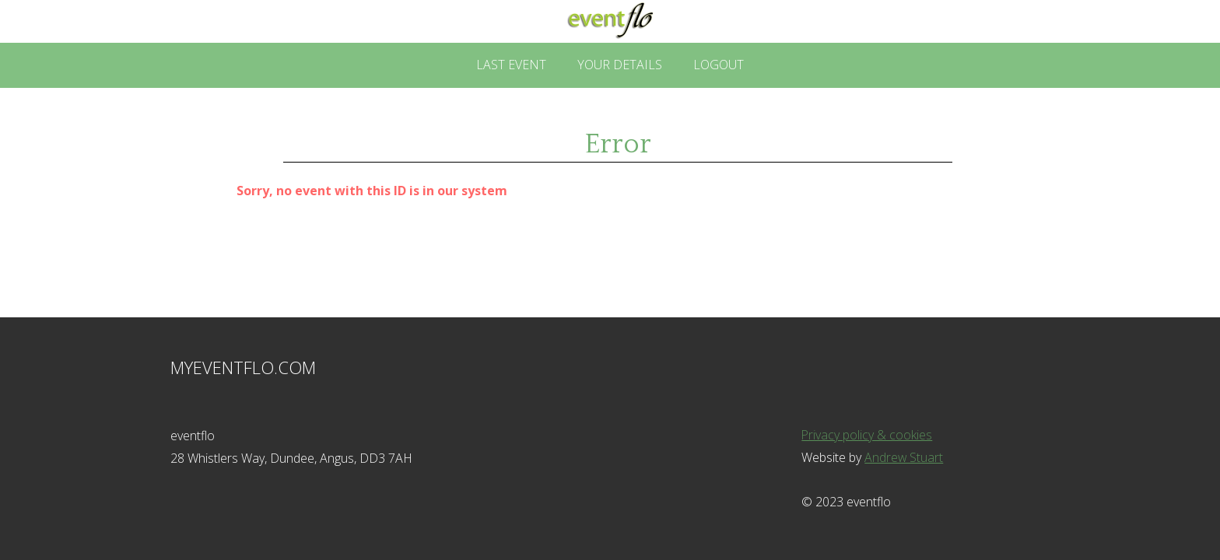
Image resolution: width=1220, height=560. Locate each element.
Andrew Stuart (904, 457)
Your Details (619, 64)
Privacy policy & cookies (867, 434)
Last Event (511, 64)
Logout (718, 64)
